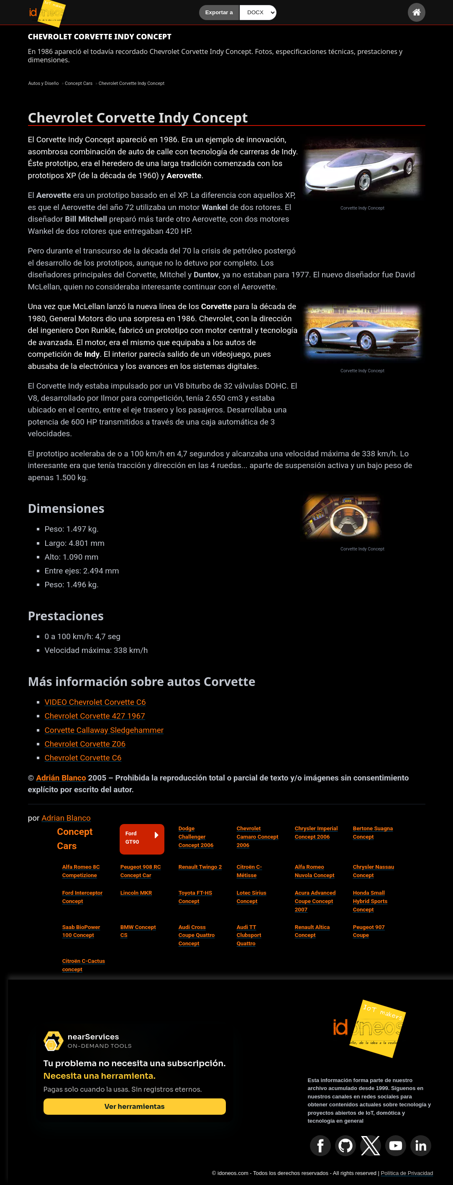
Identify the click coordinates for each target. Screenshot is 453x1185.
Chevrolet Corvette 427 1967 (95, 716)
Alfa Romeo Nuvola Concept (315, 871)
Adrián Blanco (61, 778)
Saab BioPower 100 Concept (81, 931)
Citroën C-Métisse (249, 871)
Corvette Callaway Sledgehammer (104, 730)
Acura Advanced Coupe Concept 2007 (315, 901)
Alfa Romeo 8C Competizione (81, 871)
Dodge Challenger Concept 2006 (196, 836)
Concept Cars (74, 839)
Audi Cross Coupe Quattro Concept (197, 935)
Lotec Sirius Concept (251, 897)
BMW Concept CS (138, 931)
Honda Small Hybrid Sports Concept (370, 901)
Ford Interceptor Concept (82, 897)
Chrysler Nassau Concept (373, 871)
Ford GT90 (142, 837)
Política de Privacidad (407, 1173)
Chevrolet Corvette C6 (83, 758)
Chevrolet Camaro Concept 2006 (258, 836)
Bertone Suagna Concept (373, 832)
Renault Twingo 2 (200, 867)
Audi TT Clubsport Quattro (249, 935)
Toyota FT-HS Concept (195, 897)
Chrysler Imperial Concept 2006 (316, 832)
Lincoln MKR (136, 893)
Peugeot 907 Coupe (369, 931)
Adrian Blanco (66, 818)
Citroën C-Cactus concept (83, 965)
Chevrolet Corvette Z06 (85, 744)
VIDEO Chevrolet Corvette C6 (95, 702)
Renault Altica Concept (312, 931)
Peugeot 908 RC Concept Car (140, 871)
